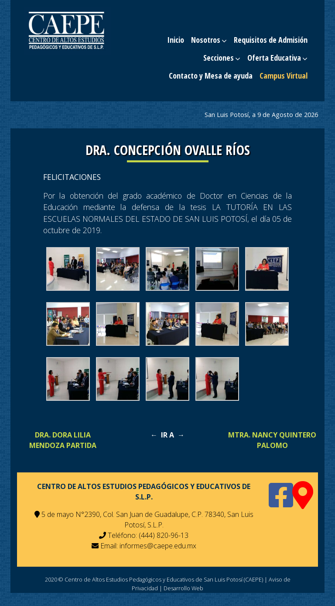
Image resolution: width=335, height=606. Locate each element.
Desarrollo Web (183, 588)
